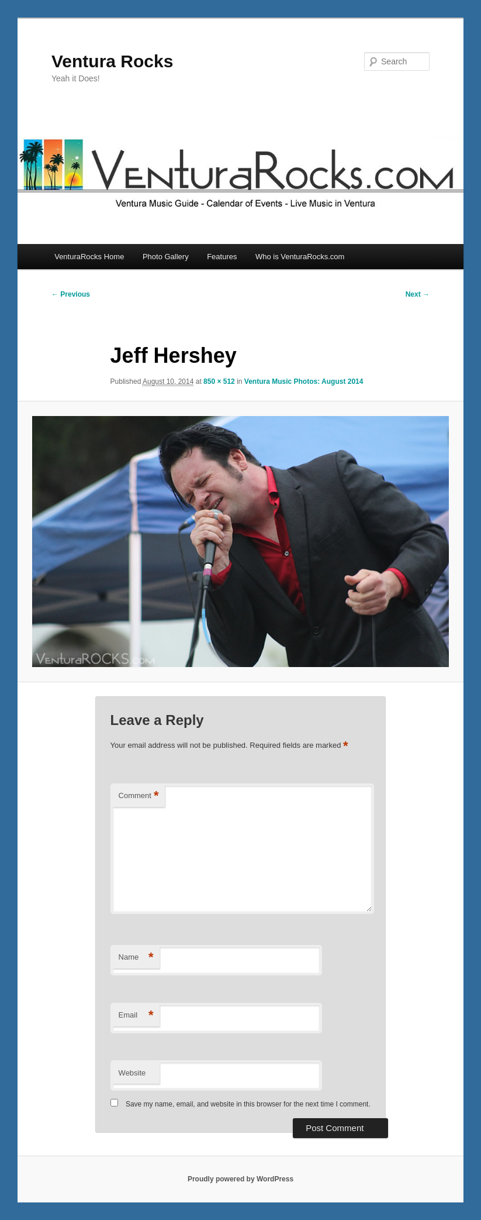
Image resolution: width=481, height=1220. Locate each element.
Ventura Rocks (112, 61)
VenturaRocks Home (89, 256)
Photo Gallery (166, 256)
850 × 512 (219, 381)
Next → (418, 294)
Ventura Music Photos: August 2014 (304, 381)
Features (222, 256)
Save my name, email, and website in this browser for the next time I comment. (248, 1104)
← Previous (70, 294)
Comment (139, 796)
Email (136, 1015)
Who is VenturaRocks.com (299, 256)
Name (136, 957)
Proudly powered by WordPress (240, 1179)
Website (132, 1072)
